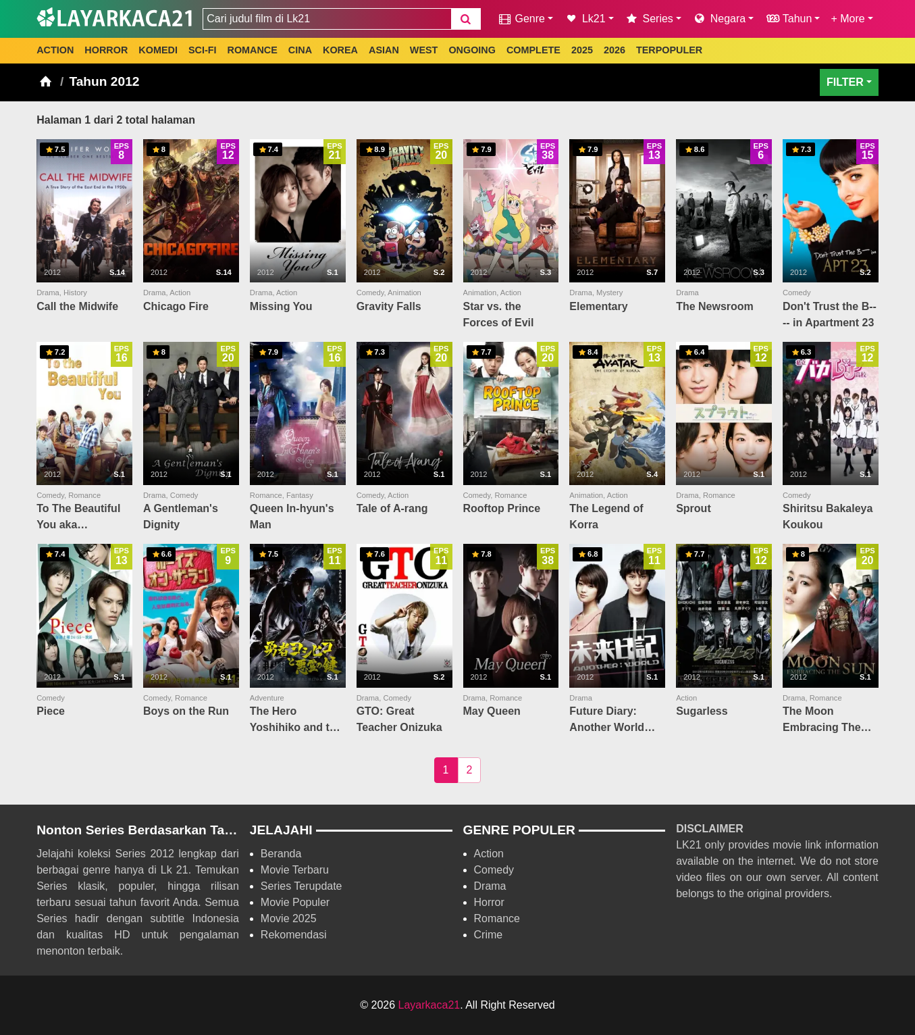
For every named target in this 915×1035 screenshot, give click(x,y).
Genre (521, 18)
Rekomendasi (294, 934)
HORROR (106, 50)
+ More (847, 18)
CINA (300, 50)
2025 (582, 50)
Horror (489, 902)
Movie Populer (295, 902)
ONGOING (472, 50)
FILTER (845, 82)
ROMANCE (252, 50)
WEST (424, 50)
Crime (488, 934)
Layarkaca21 (429, 1005)
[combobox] (327, 19)
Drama (490, 886)
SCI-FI (202, 50)
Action (489, 853)
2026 (614, 50)
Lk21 (585, 18)
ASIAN (384, 50)
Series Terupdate (301, 886)
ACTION (55, 50)
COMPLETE (533, 50)
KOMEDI (158, 50)
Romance (497, 918)
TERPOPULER (669, 50)
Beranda (281, 853)
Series (649, 18)
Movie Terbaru (295, 870)
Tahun (788, 18)
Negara (719, 18)
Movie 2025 (289, 918)
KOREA (340, 50)
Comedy (494, 870)
